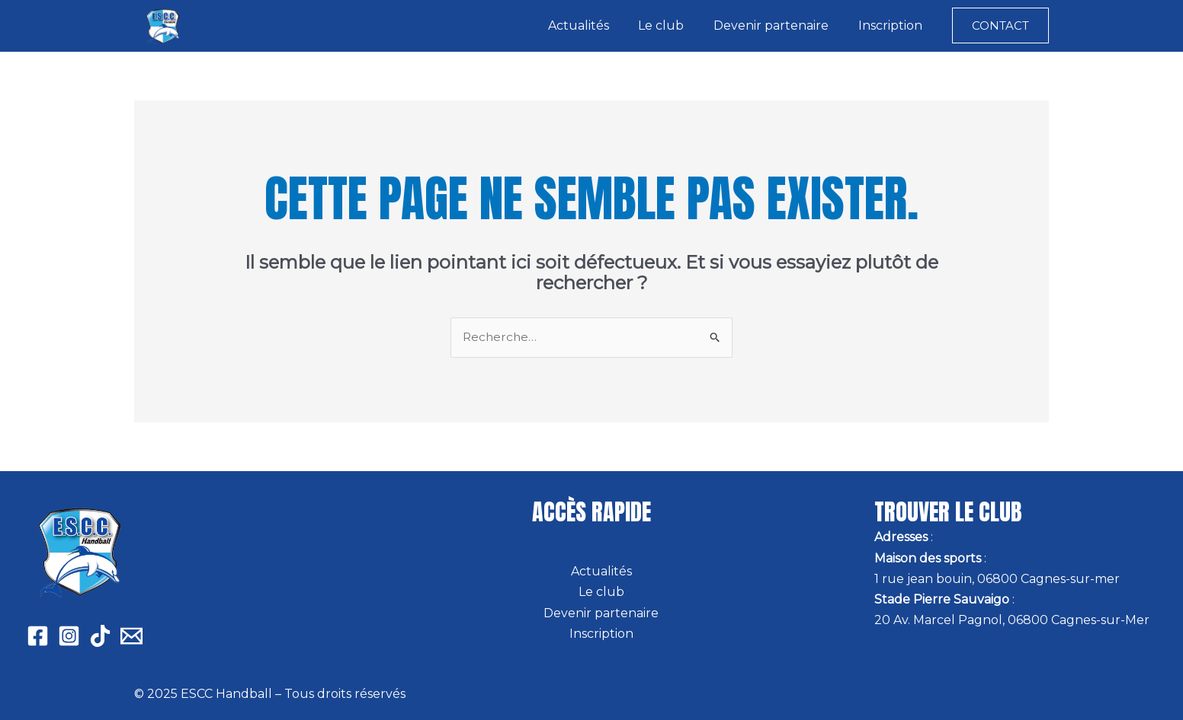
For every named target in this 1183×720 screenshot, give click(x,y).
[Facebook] (38, 636)
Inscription (893, 25)
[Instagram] (69, 636)
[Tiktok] (100, 636)
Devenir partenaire (778, 25)
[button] (1000, 25)
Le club (674, 25)
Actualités (596, 25)
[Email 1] (131, 636)
